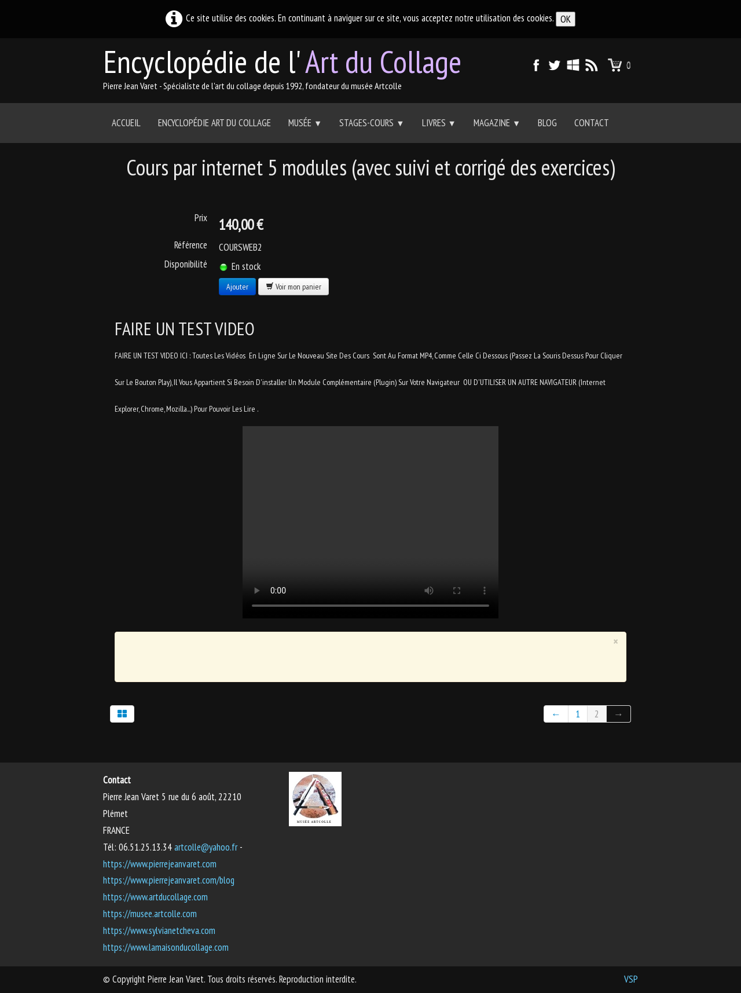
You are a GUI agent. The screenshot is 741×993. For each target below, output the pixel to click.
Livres (439, 122)
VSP (631, 979)
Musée (305, 122)
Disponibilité (185, 264)
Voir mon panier (293, 286)
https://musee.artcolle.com (150, 913)
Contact (591, 122)
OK (565, 19)
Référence (190, 245)
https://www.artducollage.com (155, 897)
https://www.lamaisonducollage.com (166, 947)
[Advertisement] (362, 654)
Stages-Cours (371, 122)
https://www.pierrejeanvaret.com (160, 864)
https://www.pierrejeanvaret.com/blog (168, 880)
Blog (547, 122)
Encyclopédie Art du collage (214, 122)
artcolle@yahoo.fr (205, 847)
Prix (201, 217)
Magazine (497, 122)
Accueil (126, 122)
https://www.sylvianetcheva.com (159, 930)
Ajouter (237, 286)
